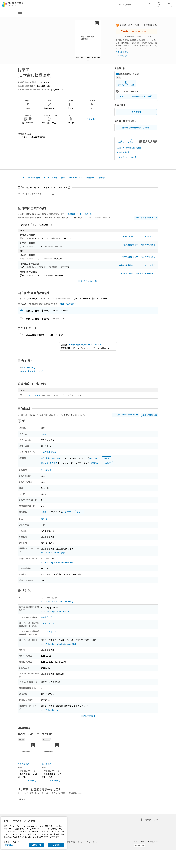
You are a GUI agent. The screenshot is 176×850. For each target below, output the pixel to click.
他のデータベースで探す (127, 157)
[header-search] (135, 4)
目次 (22, 177)
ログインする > (121, 55)
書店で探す (136, 112)
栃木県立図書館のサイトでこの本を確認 (139, 256)
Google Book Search (32, 371)
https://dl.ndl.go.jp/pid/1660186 (55, 611)
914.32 (44, 518)
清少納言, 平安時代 (49, 463)
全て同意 (56, 845)
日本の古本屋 (28, 367)
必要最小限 (36, 845)
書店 (63, 177)
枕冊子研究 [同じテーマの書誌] (46, 763)
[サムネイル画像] (28, 751)
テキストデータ (47, 623)
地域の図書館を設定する (147, 217)
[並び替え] (25, 225)
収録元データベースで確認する (136, 31)
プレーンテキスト (32, 395)
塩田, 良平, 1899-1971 (50, 458)
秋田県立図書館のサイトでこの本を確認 (139, 244)
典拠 (107, 458)
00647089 (66, 512)
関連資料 (102, 177)
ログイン (169, 4)
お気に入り (121, 141)
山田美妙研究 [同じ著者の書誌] (23, 763)
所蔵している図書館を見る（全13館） (136, 96)
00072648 (93, 458)
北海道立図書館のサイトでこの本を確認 (139, 236)
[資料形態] (42, 225)
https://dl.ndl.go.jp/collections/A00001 (58, 643)
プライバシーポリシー (75, 842)
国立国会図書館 (50, 177)
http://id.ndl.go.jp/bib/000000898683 (57, 562)
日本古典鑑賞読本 (48, 451)
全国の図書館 (34, 177)
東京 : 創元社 (46, 469)
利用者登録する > (122, 52)
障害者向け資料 (75, 177)
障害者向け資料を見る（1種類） (136, 127)
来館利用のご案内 (68, 304)
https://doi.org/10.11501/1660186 (57, 601)
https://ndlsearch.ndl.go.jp (53, 552)
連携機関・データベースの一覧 (81, 213)
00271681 (95, 463)
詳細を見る (91, 119)
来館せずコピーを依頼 (126, 83)
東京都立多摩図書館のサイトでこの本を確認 (137, 265)
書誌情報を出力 (123, 152)
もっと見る (31, 780)
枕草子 (44, 433)
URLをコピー (130, 141)
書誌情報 (90, 177)
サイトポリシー (93, 842)
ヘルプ (158, 4)
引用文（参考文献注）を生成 (128, 148)
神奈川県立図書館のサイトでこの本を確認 (138, 273)
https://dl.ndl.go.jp (49, 709)
